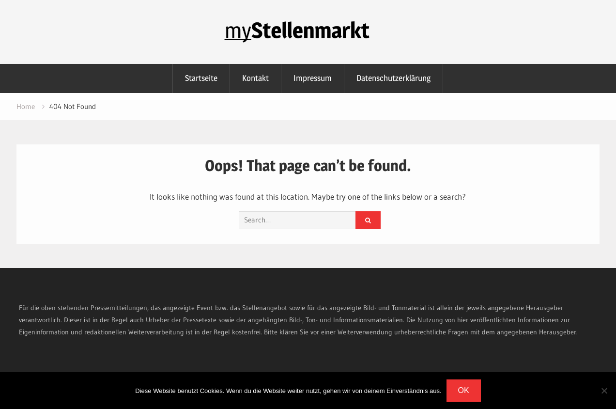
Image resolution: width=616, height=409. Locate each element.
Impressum (312, 78)
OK (463, 390)
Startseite (201, 78)
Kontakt (255, 78)
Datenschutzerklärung (393, 78)
